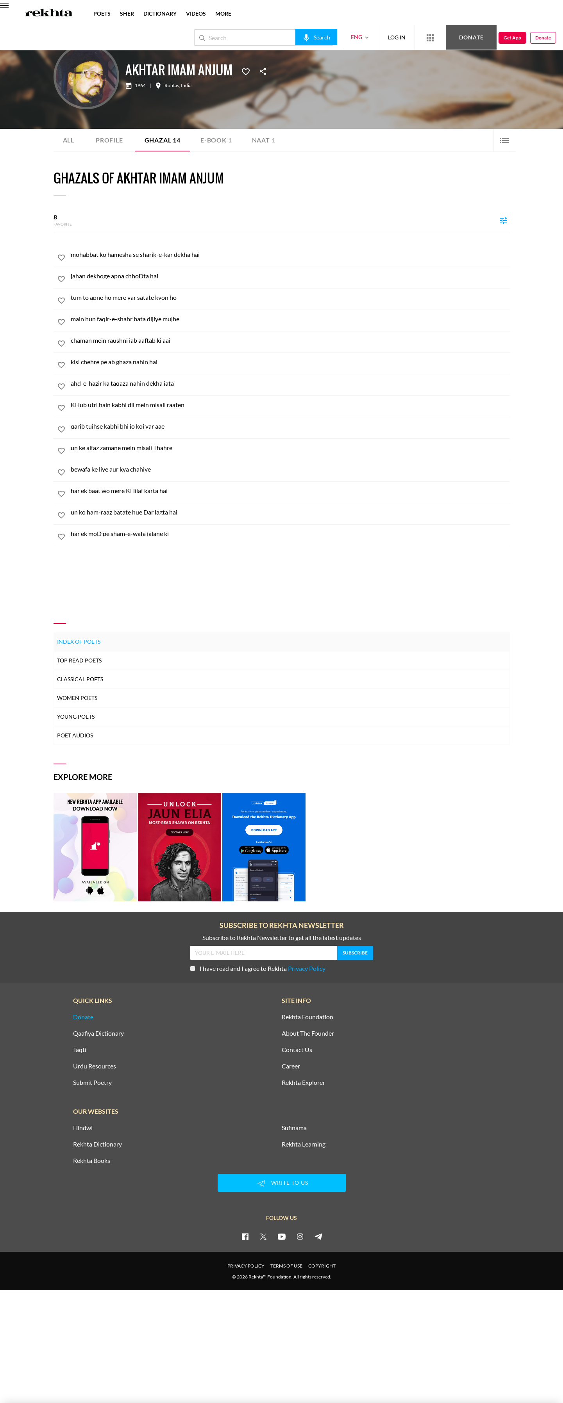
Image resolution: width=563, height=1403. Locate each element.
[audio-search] (316, 37)
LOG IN (397, 37)
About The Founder (308, 1033)
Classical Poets (80, 679)
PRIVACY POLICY (246, 1266)
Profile (109, 140)
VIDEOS (196, 13)
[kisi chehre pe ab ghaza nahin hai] (290, 362)
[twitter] (263, 1236)
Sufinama (294, 1128)
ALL (68, 140)
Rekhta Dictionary (97, 1144)
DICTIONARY (160, 13)
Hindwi (83, 1128)
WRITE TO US (281, 1183)
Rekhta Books (91, 1160)
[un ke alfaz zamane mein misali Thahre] (290, 447)
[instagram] (300, 1236)
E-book (216, 140)
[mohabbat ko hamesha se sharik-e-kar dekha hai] (290, 254)
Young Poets (76, 716)
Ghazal (163, 140)
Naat (263, 140)
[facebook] (245, 1236)
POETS (102, 13)
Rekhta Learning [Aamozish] (303, 1144)
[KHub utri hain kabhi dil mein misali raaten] (290, 405)
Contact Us (297, 1050)
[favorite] (61, 259)
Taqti (79, 1050)
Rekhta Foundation (307, 1017)
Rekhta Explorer (303, 1082)
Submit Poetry (92, 1082)
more (223, 13)
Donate (471, 37)
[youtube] (281, 1236)
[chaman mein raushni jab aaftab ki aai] (290, 340)
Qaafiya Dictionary (98, 1033)
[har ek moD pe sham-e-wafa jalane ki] (290, 533)
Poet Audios (75, 735)
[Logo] (49, 13)
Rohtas (171, 85)
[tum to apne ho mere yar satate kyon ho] (290, 297)
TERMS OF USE (286, 1266)
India (186, 85)
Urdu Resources (94, 1066)
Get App (512, 38)
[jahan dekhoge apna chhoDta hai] (290, 276)
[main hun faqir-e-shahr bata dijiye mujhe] (290, 319)
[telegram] (318, 1236)
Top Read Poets (79, 660)
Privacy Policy (306, 968)
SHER (127, 13)
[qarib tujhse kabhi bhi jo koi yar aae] (290, 426)
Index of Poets (78, 641)
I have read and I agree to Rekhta (257, 968)
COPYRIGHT (322, 1266)
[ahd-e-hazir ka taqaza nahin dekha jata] (290, 383)
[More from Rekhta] (430, 37)
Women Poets (77, 697)
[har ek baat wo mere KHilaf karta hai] (290, 490)
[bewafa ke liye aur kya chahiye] (290, 469)
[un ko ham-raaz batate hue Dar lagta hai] (290, 512)
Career (291, 1066)
